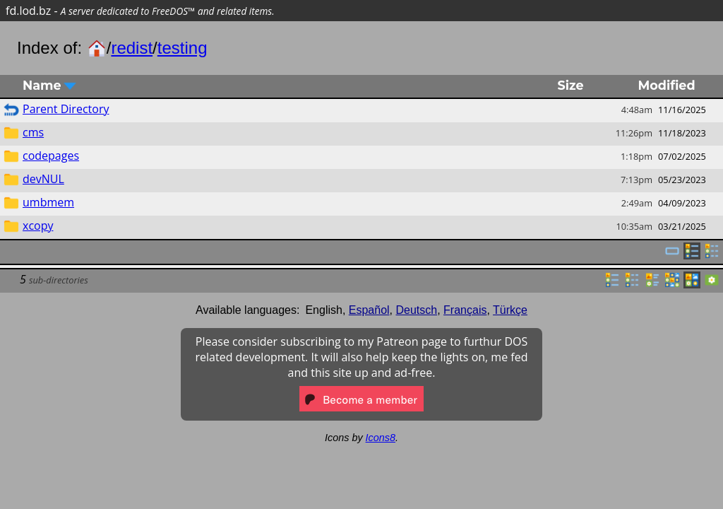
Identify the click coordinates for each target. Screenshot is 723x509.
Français (464, 310)
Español (369, 310)
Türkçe (510, 310)
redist (132, 47)
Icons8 (380, 437)
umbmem (48, 202)
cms (33, 132)
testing (182, 47)
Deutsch (417, 310)
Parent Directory (66, 109)
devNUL (43, 179)
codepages (51, 155)
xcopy (38, 225)
